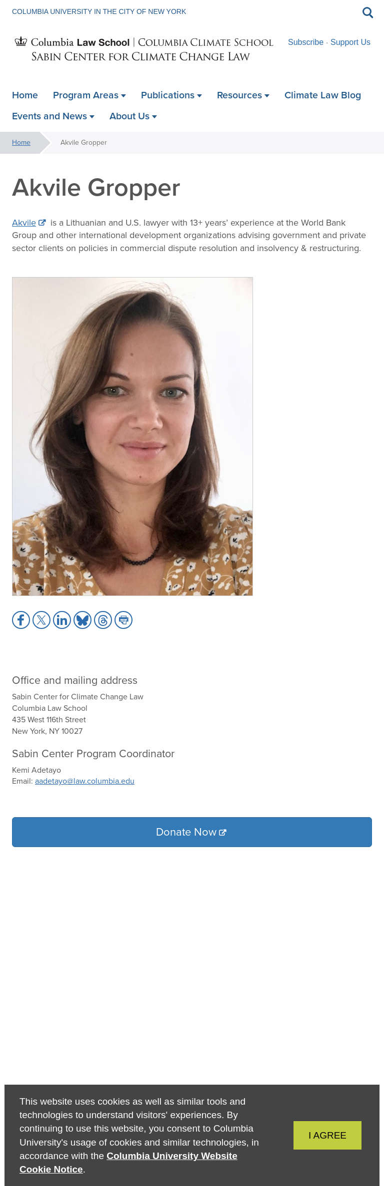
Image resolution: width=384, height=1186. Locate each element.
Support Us (350, 42)
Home (21, 142)
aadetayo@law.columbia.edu (84, 781)
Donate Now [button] (186, 832)
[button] (21, 620)
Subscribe (306, 42)
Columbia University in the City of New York (99, 11)
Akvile (24, 222)
